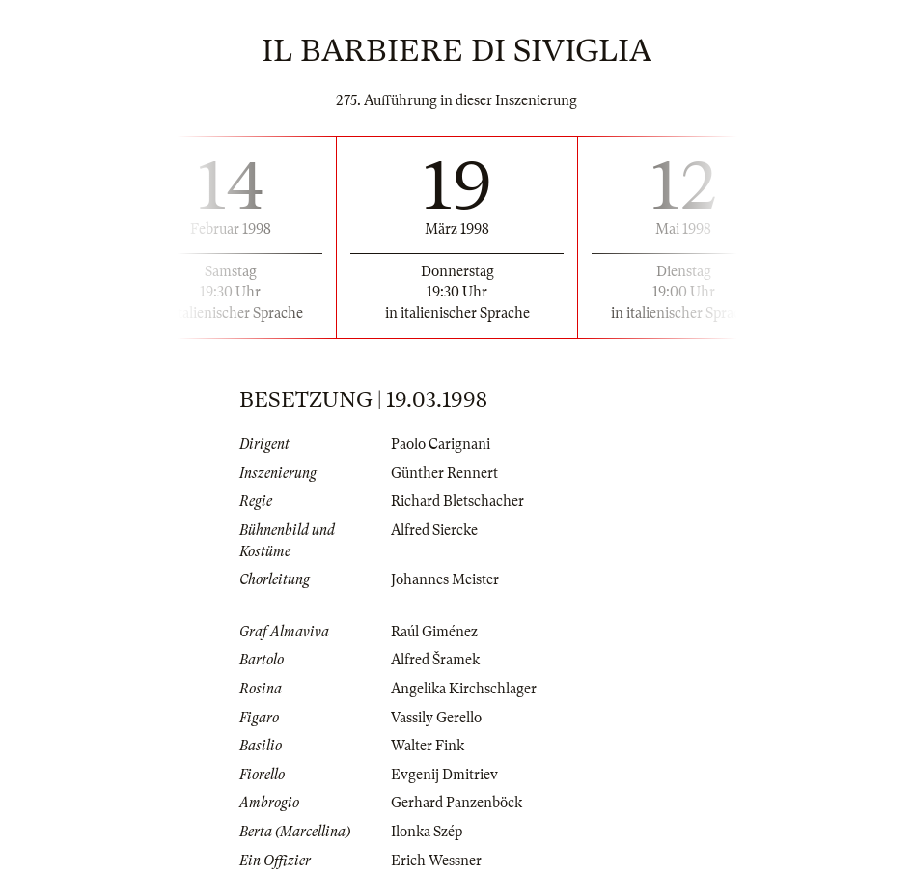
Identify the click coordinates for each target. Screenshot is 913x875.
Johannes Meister (445, 579)
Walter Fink (427, 745)
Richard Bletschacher (457, 501)
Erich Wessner (436, 860)
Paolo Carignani (440, 444)
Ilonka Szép (426, 831)
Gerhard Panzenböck (456, 802)
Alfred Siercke (434, 530)
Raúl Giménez (434, 631)
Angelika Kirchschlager (464, 688)
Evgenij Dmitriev (444, 774)
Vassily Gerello (436, 717)
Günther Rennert (444, 473)
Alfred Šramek (435, 659)
